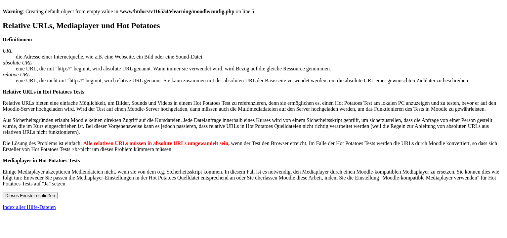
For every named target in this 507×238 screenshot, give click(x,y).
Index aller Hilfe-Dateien (29, 207)
